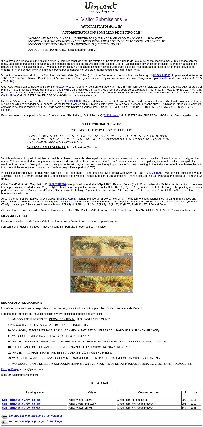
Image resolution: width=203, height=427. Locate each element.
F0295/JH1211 (161, 75)
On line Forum (9, 95)
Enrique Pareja (10, 369)
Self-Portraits (111, 115)
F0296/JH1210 (65, 86)
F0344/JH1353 (72, 101)
